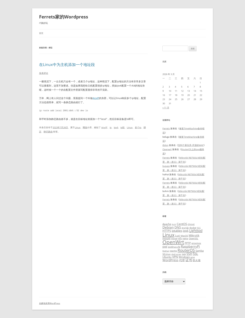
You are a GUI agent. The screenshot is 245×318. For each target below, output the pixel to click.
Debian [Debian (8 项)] (168, 227)
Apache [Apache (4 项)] (166, 224)
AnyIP (96, 98)
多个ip (138, 127)
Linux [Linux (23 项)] (168, 234)
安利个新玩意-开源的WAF (191, 145)
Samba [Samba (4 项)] (199, 250)
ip (111, 127)
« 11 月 (165, 107)
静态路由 (48, 131)
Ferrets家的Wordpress (63, 17)
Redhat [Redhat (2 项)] (165, 251)
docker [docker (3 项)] (193, 227)
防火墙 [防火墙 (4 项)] (197, 260)
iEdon (165, 145)
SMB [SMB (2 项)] (184, 254)
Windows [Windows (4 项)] (184, 257)
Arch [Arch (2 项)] (174, 224)
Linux (77, 127)
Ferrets (166, 128)
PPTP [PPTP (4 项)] (188, 243)
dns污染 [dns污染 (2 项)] (185, 228)
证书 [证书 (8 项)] (188, 260)
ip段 (122, 127)
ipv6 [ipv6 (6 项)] (186, 231)
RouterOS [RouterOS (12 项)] (186, 250)
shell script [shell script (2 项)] (176, 254)
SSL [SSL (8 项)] (195, 253)
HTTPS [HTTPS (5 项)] (166, 231)
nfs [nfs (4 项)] (180, 238)
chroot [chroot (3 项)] (191, 224)
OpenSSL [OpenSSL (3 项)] (193, 238)
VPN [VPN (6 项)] (175, 257)
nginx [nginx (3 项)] (185, 238)
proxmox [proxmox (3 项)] (196, 243)
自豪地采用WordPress (49, 303)
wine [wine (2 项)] (192, 257)
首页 (41, 33)
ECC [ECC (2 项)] (199, 228)
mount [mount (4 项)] (166, 238)
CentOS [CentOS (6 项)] (182, 224)
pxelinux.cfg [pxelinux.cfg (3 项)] (174, 246)
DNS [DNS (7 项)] (177, 227)
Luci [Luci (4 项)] (177, 235)
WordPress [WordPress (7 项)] (170, 260)
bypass (166, 166)
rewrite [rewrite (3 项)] (173, 250)
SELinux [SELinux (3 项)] (166, 254)
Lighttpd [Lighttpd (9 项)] (195, 230)
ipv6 (116, 127)
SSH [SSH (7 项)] (189, 254)
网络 (85, 127)
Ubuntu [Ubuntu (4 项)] (167, 257)
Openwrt (167, 149)
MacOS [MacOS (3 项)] (184, 235)
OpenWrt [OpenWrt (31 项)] (173, 242)
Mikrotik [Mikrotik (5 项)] (194, 235)
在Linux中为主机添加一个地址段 (67, 64)
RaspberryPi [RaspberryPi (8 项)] (190, 246)
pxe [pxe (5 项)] (164, 247)
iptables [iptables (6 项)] (177, 231)
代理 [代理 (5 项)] (182, 260)
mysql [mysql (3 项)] (174, 238)
